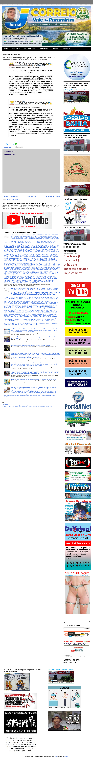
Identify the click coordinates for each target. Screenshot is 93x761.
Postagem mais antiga (52, 196)
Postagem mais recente (10, 196)
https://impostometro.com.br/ (70, 253)
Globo (33, 406)
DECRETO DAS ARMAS (52, 405)
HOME (6, 49)
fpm (56, 756)
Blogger (66, 756)
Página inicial (31, 196)
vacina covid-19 (33, 405)
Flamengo (16, 406)
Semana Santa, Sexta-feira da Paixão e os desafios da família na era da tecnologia (30, 345)
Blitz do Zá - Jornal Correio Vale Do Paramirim (76, 656)
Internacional (37, 406)
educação (47, 406)
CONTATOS (44, 49)
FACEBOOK (55, 49)
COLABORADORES (30, 49)
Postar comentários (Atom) (13, 199)
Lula (41, 406)
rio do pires (26, 405)
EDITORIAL (66, 49)
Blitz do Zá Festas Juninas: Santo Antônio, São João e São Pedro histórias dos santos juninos (33, 379)
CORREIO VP (16, 49)
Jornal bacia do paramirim (18, 405)
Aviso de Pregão (40, 405)
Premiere (43, 406)
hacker (51, 406)
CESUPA (45, 405)
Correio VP (6, 405)
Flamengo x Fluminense (22, 406)
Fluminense (30, 406)
